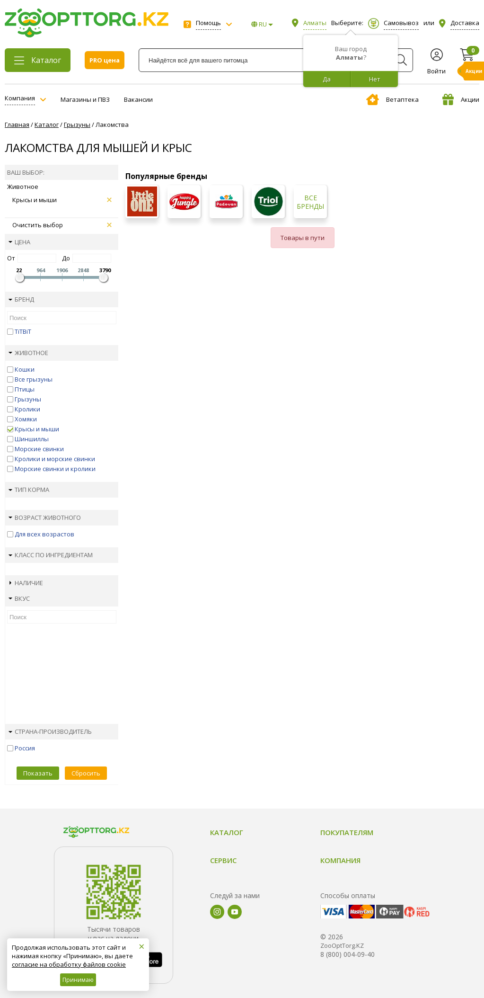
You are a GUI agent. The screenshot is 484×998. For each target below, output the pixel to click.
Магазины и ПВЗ (85, 99)
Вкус (19, 598)
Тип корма (29, 489)
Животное (28, 352)
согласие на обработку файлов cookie (69, 964)
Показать (38, 773)
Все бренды (310, 202)
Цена (19, 242)
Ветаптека (392, 99)
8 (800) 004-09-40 (347, 954)
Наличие (26, 583)
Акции (460, 99)
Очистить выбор (62, 225)
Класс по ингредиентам (51, 555)
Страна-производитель (50, 731)
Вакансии (138, 99)
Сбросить (85, 773)
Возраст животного (45, 517)
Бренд (21, 299)
